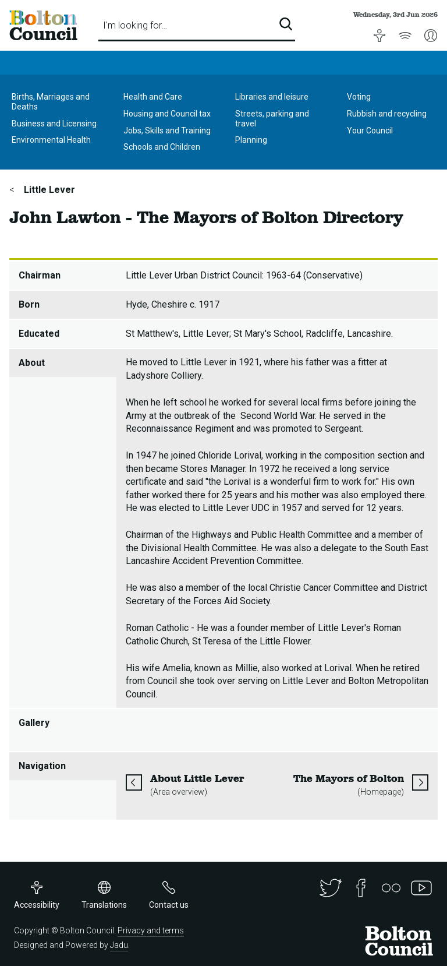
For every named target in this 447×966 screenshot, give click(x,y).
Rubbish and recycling (387, 113)
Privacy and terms (151, 930)
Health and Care (152, 96)
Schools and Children (161, 146)
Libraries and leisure (271, 96)
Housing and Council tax (167, 113)
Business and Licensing (54, 123)
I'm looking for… (135, 25)
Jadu (119, 945)
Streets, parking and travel (272, 118)
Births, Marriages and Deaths (51, 101)
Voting (359, 96)
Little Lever (48, 189)
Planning (251, 139)
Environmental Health (51, 139)
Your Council (370, 130)
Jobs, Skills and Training (167, 130)
